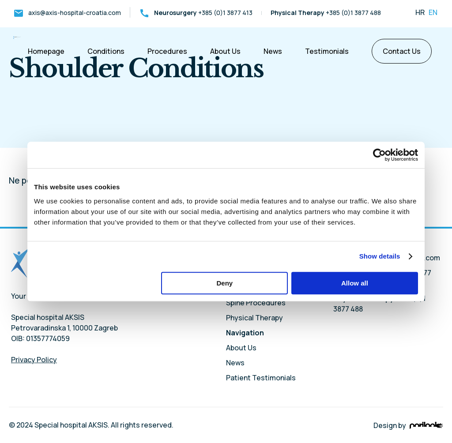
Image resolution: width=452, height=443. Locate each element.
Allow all (354, 283)
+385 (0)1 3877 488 (326, 12)
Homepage (46, 51)
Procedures (167, 51)
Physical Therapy (254, 318)
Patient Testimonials (261, 378)
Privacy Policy (34, 359)
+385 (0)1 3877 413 (195, 12)
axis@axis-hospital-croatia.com (67, 12)
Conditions (105, 51)
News (273, 51)
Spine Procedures (256, 303)
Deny (225, 283)
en (432, 12)
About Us (225, 51)
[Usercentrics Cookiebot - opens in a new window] (379, 154)
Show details (379, 256)
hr (420, 12)
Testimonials (327, 51)
